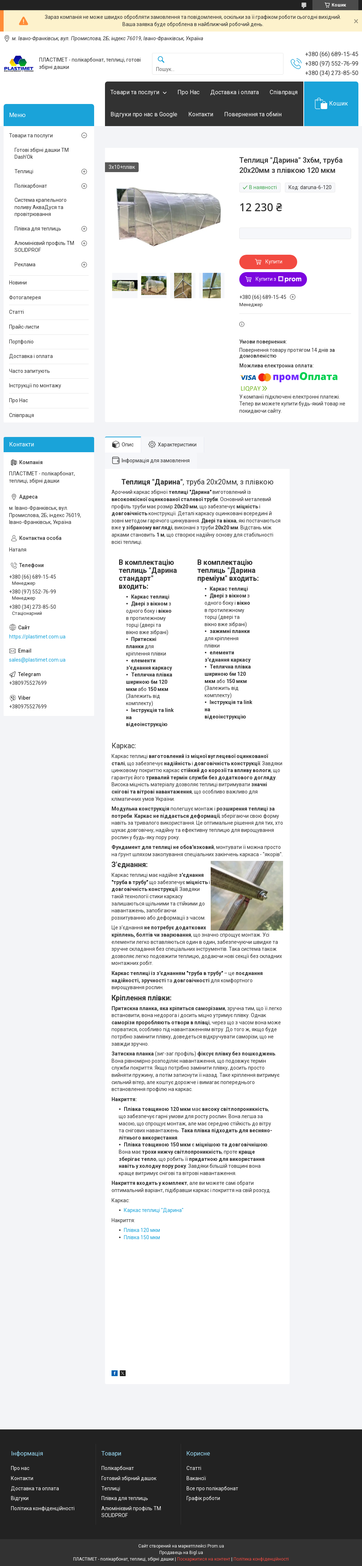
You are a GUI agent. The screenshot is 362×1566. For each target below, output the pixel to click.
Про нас (20, 1468)
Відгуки (20, 1498)
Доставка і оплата (234, 92)
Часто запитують (29, 371)
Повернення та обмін (253, 114)
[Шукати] (161, 60)
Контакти (200, 114)
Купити (273, 262)
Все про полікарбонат (212, 1488)
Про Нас (188, 92)
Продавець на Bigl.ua (181, 1552)
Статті (16, 312)
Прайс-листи (24, 327)
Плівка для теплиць (37, 229)
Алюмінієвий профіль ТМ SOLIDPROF (44, 246)
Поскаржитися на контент (203, 1559)
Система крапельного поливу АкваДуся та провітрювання (40, 207)
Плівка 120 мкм (142, 1230)
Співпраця (284, 92)
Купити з (279, 279)
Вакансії (196, 1478)
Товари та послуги (134, 92)
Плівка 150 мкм (142, 1237)
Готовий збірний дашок (128, 1478)
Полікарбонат (30, 186)
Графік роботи (203, 1498)
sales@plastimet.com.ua (37, 660)
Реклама (24, 264)
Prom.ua (215, 1546)
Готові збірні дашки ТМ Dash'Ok (41, 153)
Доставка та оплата (35, 1488)
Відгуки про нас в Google (143, 114)
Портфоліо (21, 342)
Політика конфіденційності (43, 1508)
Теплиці (23, 171)
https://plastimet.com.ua (37, 637)
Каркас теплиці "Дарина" (154, 1210)
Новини (18, 283)
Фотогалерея (25, 297)
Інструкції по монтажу (35, 385)
